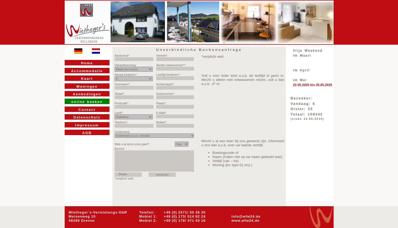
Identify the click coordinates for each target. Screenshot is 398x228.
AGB (87, 133)
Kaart (87, 79)
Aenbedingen (87, 94)
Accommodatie (87, 71)
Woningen (87, 86)
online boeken (86, 102)
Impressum (87, 125)
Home (87, 63)
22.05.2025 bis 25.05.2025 (312, 85)
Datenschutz (86, 117)
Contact (87, 110)
